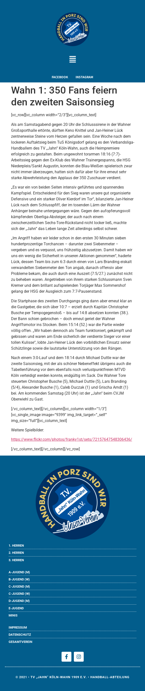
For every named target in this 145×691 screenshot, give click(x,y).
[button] (72, 60)
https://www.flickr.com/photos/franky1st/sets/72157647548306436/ (71, 439)
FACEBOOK (60, 77)
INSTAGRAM (84, 77)
